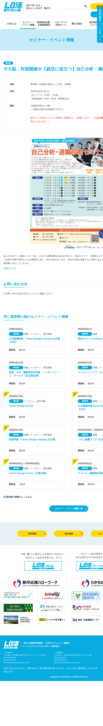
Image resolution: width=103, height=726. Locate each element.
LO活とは (11, 23)
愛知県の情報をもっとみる (17, 497)
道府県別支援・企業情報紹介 (44, 23)
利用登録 (37, 533)
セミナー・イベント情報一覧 (71, 508)
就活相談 (73, 533)
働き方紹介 (77, 23)
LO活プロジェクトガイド (14, 668)
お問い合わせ (32, 668)
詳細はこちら (9, 268)
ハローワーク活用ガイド (60, 23)
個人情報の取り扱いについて (51, 668)
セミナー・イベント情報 (28, 23)
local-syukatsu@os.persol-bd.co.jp (18, 662)
